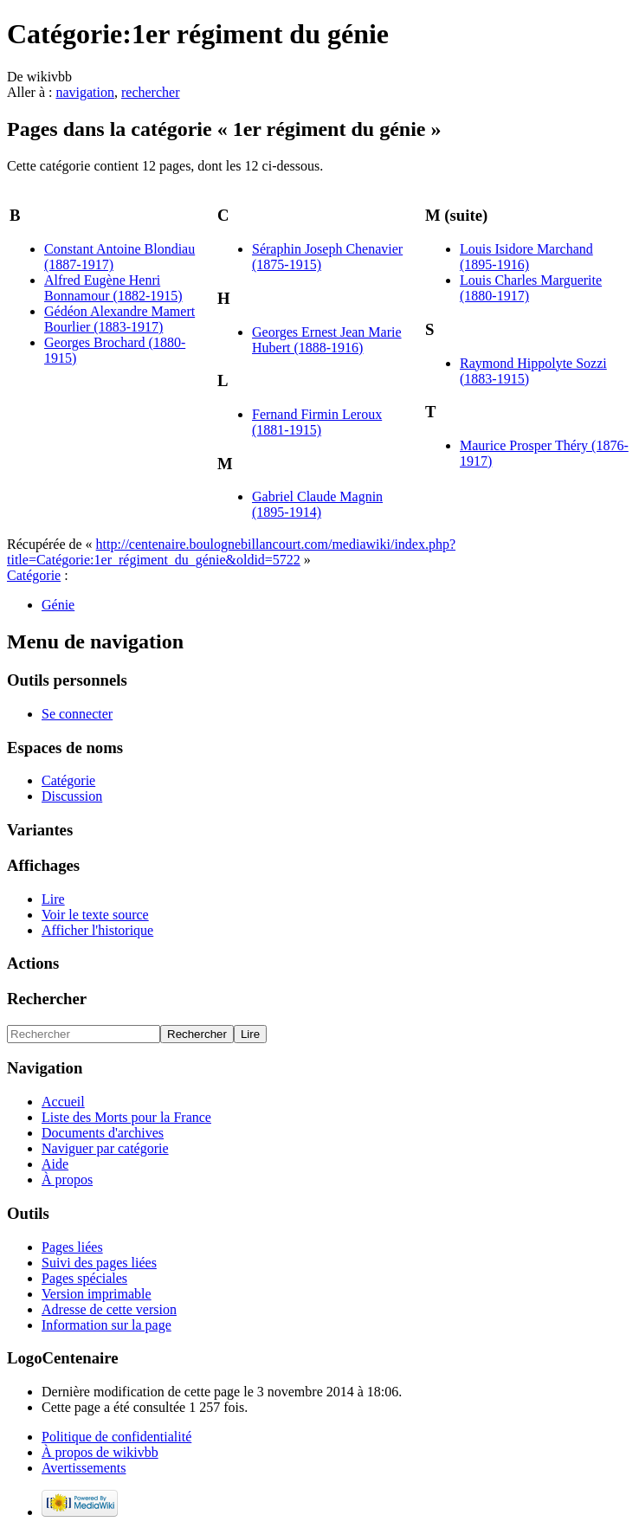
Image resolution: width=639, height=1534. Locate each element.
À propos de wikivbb (100, 1452)
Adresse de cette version (109, 1309)
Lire (53, 899)
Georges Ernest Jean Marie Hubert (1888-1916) (327, 340)
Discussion (72, 796)
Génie (58, 604)
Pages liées (72, 1247)
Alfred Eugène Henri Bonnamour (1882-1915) (113, 288)
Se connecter (77, 713)
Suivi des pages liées (99, 1262)
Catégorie (34, 575)
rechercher (150, 92)
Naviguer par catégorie (105, 1148)
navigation (84, 92)
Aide (55, 1164)
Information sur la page (106, 1325)
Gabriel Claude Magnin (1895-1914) (317, 504)
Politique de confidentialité (116, 1436)
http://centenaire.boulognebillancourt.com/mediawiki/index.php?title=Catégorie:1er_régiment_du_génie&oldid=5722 (231, 552)
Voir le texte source (95, 914)
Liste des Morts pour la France (126, 1117)
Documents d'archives (103, 1132)
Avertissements (84, 1467)
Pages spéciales (84, 1278)
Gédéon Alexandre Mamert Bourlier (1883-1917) (119, 319)
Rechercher (47, 998)
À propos (67, 1179)
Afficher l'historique (97, 930)
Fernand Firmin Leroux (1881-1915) (317, 422)
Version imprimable (97, 1293)
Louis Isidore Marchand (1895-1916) (526, 257)
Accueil (63, 1101)
